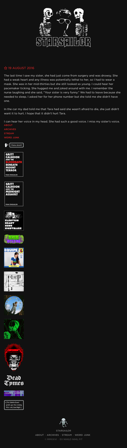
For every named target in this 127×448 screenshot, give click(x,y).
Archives (10, 129)
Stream (9, 133)
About (8, 125)
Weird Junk (11, 137)
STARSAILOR (63, 430)
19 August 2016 (19, 68)
